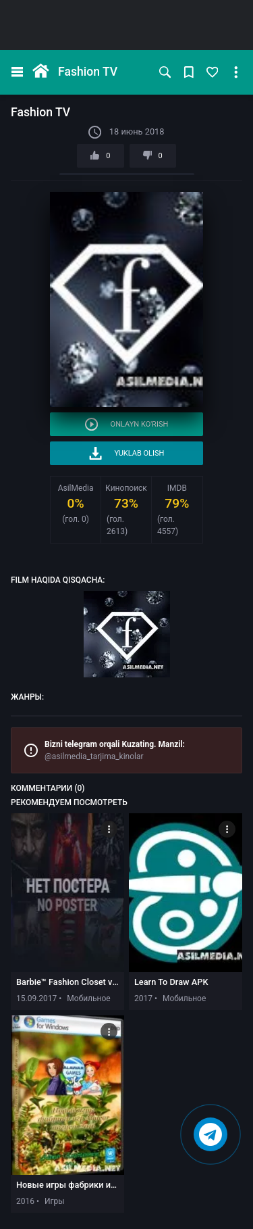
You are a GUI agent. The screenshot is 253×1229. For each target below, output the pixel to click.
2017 (143, 998)
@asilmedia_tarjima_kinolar (94, 756)
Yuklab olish (127, 453)
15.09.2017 (36, 998)
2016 (25, 1201)
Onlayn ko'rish (127, 424)
